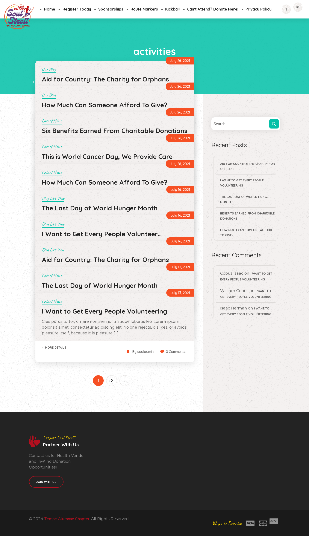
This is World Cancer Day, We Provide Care (107, 156)
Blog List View (53, 198)
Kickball (172, 9)
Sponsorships (110, 9)
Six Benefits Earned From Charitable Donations (114, 131)
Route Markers (144, 9)
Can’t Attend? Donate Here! (212, 9)
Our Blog (49, 69)
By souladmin (143, 351)
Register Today (76, 9)
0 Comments (176, 351)
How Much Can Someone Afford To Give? (104, 105)
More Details (55, 347)
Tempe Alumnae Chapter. (67, 518)
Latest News (52, 121)
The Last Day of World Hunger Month (100, 208)
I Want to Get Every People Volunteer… (102, 234)
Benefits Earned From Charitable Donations (247, 216)
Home (49, 9)
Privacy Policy (258, 9)
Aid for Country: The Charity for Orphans (105, 79)
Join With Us (46, 482)
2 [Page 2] (112, 380)
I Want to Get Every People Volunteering (104, 311)
